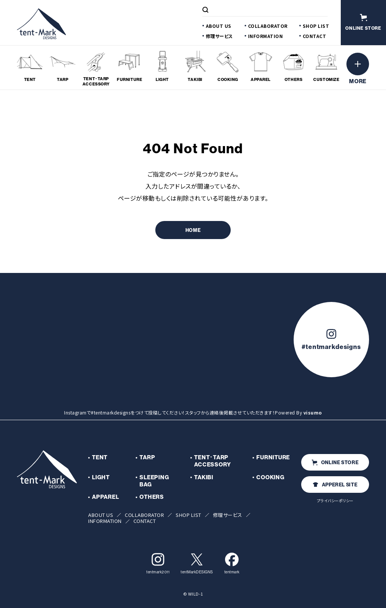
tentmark (232, 563)
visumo (312, 412)
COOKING (270, 477)
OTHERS (151, 497)
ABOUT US (218, 26)
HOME (193, 230)
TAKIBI (203, 477)
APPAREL (105, 497)
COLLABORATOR (268, 26)
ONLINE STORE (335, 462)
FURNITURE (273, 457)
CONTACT (314, 36)
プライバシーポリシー (335, 500)
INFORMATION (265, 36)
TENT (99, 457)
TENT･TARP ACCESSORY (212, 461)
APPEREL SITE (335, 485)
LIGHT (101, 477)
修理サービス (219, 36)
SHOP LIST (316, 26)
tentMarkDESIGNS (197, 563)
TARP (147, 457)
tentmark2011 (157, 563)
